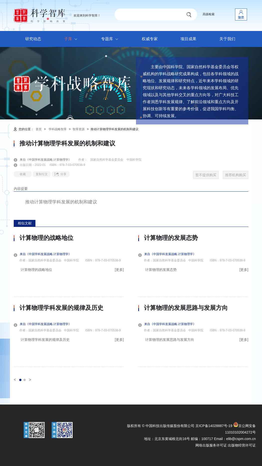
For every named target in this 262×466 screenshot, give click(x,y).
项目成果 (188, 39)
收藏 (23, 174)
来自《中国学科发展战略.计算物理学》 (48, 159)
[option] (68, 301)
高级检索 (209, 14)
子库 (72, 39)
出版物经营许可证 (242, 445)
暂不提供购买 (205, 175)
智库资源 (79, 129)
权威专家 (150, 39)
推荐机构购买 (235, 175)
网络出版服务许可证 (211, 445)
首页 (39, 129)
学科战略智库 (58, 129)
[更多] (119, 270)
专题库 (111, 39)
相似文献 (25, 223)
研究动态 (33, 39)
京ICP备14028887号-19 (213, 426)
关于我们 (227, 39)
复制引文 (42, 174)
